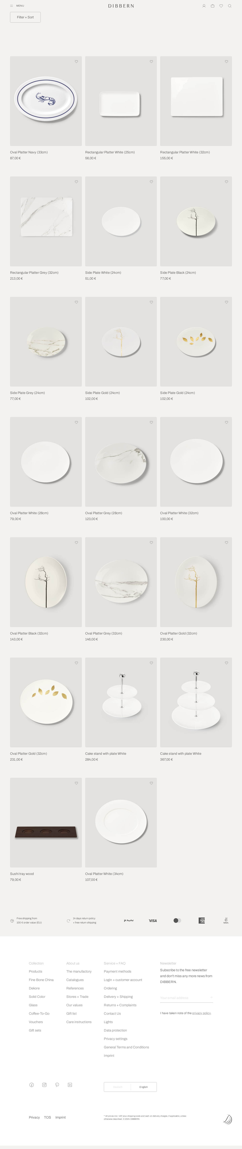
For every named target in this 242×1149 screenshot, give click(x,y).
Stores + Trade (77, 996)
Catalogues (75, 980)
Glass (33, 1005)
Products (35, 971)
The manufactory (79, 971)
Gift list (71, 1013)
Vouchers (36, 1022)
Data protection (115, 1030)
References (75, 988)
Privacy (34, 1117)
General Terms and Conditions (126, 1047)
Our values (74, 1005)
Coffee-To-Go (39, 1013)
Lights (108, 1022)
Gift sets (35, 1030)
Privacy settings (115, 1039)
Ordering (110, 988)
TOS (47, 1117)
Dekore (34, 988)
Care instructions (79, 1022)
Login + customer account (123, 980)
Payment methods (117, 971)
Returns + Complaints (120, 1005)
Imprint (109, 1055)
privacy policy (201, 1013)
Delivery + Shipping (118, 996)
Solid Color (37, 996)
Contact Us (112, 1013)
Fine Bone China (41, 980)
